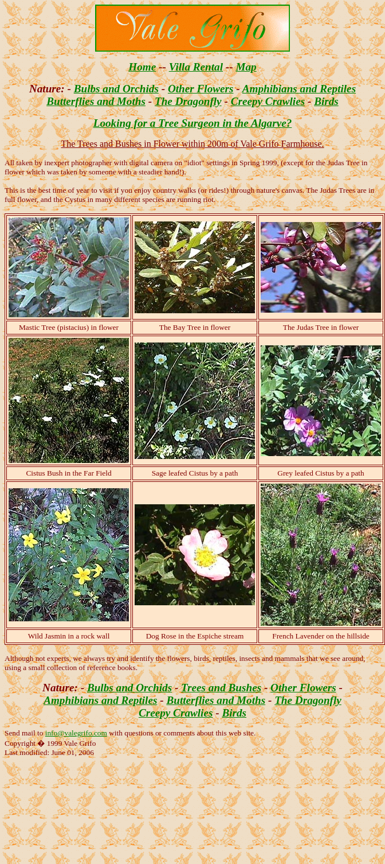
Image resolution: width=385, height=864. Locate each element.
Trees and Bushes (221, 688)
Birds (326, 101)
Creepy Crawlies (268, 101)
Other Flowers (201, 89)
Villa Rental (196, 67)
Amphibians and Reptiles (299, 89)
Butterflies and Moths (96, 101)
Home (142, 67)
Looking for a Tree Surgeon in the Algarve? (192, 123)
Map (245, 67)
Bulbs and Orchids (116, 89)
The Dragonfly (188, 101)
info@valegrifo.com (76, 733)
